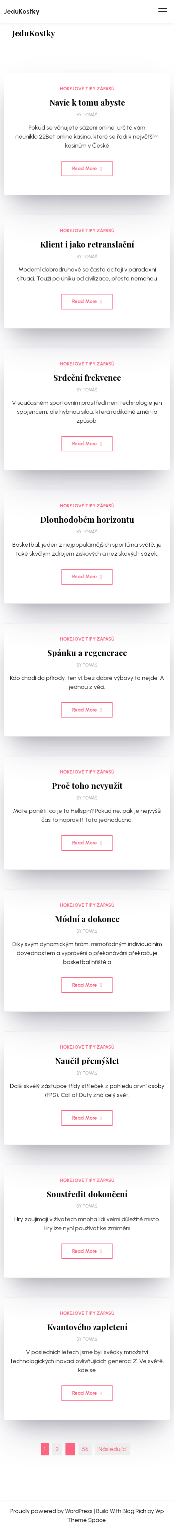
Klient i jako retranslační (87, 244)
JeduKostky (21, 11)
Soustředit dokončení (87, 1194)
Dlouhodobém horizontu (87, 519)
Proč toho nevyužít (87, 785)
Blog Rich (134, 1511)
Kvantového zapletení (87, 1327)
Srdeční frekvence (87, 377)
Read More (87, 169)
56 (85, 1449)
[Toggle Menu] (162, 11)
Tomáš (90, 114)
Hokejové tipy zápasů (87, 89)
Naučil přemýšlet (87, 1061)
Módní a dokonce (87, 919)
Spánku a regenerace (87, 653)
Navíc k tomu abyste (87, 102)
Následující (113, 1449)
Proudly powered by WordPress (51, 1511)
